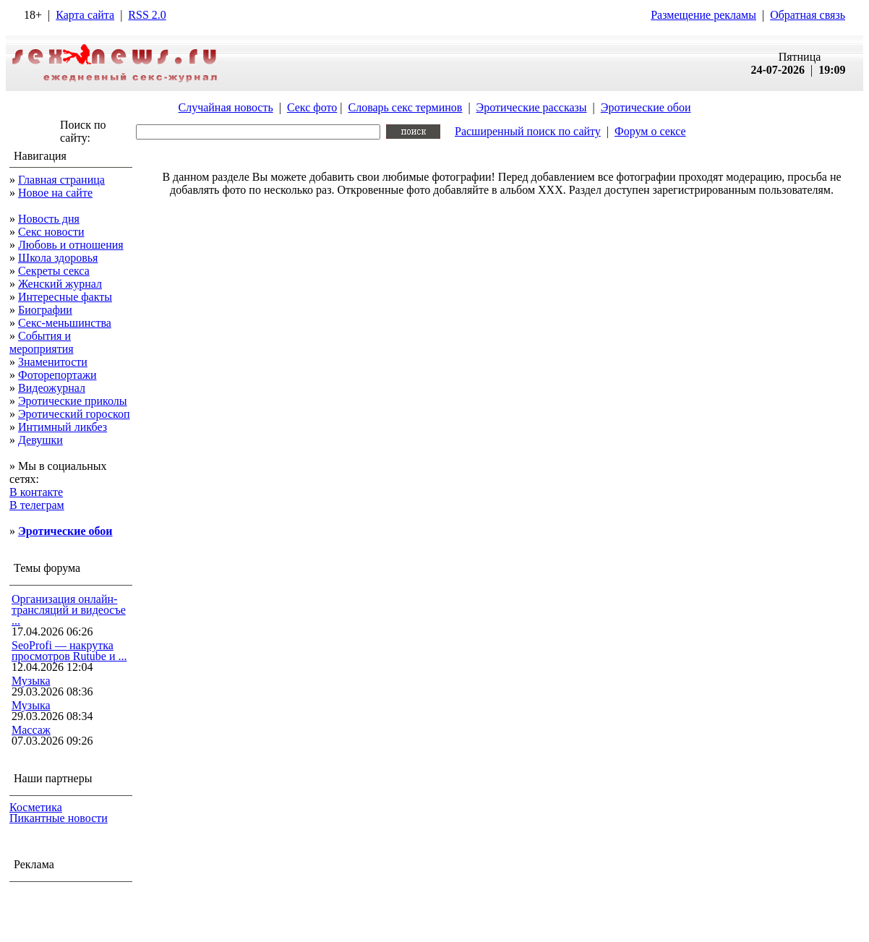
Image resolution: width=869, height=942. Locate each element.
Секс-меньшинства (64, 323)
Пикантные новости (58, 818)
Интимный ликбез (62, 427)
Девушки (40, 440)
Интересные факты (65, 297)
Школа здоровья (58, 258)
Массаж (31, 730)
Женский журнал (60, 284)
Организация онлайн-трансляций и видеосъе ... (69, 610)
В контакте (36, 492)
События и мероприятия (41, 342)
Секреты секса (54, 271)
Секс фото (312, 107)
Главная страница (61, 180)
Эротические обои (646, 107)
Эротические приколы (72, 401)
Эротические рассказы (531, 107)
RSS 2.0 (147, 15)
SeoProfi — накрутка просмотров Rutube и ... (69, 650)
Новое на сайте (55, 193)
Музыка (31, 681)
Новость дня (49, 219)
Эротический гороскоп (74, 414)
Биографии (45, 310)
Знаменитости (52, 362)
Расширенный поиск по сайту (528, 131)
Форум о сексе (650, 131)
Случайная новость (225, 107)
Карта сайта (85, 15)
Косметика (35, 807)
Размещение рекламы (703, 15)
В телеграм (36, 505)
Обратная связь (807, 15)
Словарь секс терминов (405, 107)
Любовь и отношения (71, 245)
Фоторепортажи (57, 375)
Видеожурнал (51, 388)
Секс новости (51, 232)
